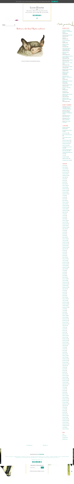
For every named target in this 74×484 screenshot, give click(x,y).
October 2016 (64, 342)
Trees (63, 155)
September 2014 (65, 383)
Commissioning (16, 456)
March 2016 (64, 353)
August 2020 (64, 268)
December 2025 (65, 170)
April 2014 (64, 392)
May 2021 (64, 253)
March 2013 (64, 413)
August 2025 (64, 177)
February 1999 (64, 428)
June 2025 (64, 178)
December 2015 (65, 358)
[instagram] (40, 15)
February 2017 (64, 335)
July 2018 (64, 308)
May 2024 (64, 198)
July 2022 (64, 230)
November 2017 (65, 320)
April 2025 (64, 182)
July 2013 (64, 407)
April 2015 (64, 372)
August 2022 (64, 228)
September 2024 (65, 193)
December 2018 (65, 302)
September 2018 (65, 307)
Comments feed (65, 437)
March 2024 (64, 200)
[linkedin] (36, 15)
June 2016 (64, 348)
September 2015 (65, 363)
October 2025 (64, 173)
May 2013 (64, 410)
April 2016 (64, 352)
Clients (51, 456)
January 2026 (64, 168)
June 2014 (64, 388)
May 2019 (64, 293)
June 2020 (64, 272)
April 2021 (64, 255)
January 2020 (64, 280)
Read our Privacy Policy (46, 1)
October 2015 (64, 362)
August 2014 (64, 385)
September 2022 (65, 227)
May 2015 (64, 370)
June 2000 (64, 427)
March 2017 (64, 333)
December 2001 (65, 425)
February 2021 (64, 258)
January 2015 (64, 377)
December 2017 (65, 318)
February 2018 (64, 315)
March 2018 (64, 313)
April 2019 (64, 295)
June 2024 (64, 197)
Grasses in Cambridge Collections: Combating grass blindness (67, 31)
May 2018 (64, 312)
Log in (63, 434)
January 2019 (64, 300)
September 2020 (65, 267)
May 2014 (64, 390)
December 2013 (65, 398)
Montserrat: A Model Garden (67, 84)
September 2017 (65, 323)
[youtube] (34, 15)
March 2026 (64, 167)
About (6, 456)
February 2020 (64, 278)
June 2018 (64, 310)
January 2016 (64, 357)
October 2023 (64, 208)
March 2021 (64, 257)
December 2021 (65, 242)
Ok (54, 1)
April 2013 (64, 412)
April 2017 (64, 332)
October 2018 (64, 305)
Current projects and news (66, 137)
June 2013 (64, 408)
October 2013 (64, 402)
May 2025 (64, 180)
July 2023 (64, 213)
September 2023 (65, 210)
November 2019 (65, 283)
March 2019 (64, 297)
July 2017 (64, 327)
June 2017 (64, 328)
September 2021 (65, 247)
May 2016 (64, 350)
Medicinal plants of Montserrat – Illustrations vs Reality (67, 77)
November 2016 (65, 340)
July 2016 (64, 347)
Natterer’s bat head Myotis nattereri (31, 28)
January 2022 (64, 240)
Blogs (28, 456)
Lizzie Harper (37, 7)
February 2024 (64, 202)
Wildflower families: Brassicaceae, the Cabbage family (66, 99)
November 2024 (65, 190)
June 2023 (64, 215)
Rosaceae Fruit (64, 91)
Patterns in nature (65, 145)
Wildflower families (65, 158)
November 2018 (65, 303)
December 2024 (65, 188)
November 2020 (65, 263)
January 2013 (64, 417)
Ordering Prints (65, 456)
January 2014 (64, 397)
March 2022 (64, 237)
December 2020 (65, 262)
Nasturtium (64, 37)
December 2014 (65, 378)
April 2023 (64, 218)
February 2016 (64, 355)
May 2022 (64, 233)
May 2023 (64, 217)
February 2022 (64, 238)
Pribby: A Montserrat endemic (67, 66)
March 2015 (64, 373)
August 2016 (64, 345)
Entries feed (64, 435)
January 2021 (64, 260)
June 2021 (64, 252)
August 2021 (64, 248)
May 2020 (64, 273)
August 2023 (64, 212)
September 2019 (65, 287)
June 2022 (64, 232)
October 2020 (64, 265)
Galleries (11, 456)
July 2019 (64, 290)
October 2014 (64, 382)
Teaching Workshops (34, 457)
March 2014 (64, 393)
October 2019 (64, 285)
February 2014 (64, 395)
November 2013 (65, 400)
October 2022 (64, 225)
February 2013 (64, 415)
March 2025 (64, 183)
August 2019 (64, 288)
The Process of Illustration (22, 457)
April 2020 (64, 275)
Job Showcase (24, 456)
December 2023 (65, 205)
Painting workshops (65, 143)
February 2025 (64, 185)
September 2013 (65, 403)
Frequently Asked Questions (45, 457)
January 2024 (64, 203)
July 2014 (64, 387)
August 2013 (64, 405)
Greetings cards (57, 456)
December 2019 (65, 282)
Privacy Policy (55, 457)
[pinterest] (39, 15)
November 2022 (65, 223)
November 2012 (65, 420)
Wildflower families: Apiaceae (67, 69)
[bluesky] (37, 15)
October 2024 (64, 192)
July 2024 (64, 195)
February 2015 (64, 375)
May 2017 (64, 330)
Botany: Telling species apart (67, 134)
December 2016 (65, 338)
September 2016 (65, 343)
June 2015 (64, 368)
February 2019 (64, 298)
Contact (47, 456)
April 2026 (64, 165)
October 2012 (64, 422)
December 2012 (65, 418)
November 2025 (65, 172)
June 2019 (64, 292)
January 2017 (64, 337)
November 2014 (65, 380)
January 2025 (64, 187)
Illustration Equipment (66, 140)
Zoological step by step (66, 160)
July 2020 (64, 270)
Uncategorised (64, 156)
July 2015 (64, 367)
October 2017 (64, 322)
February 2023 (64, 220)
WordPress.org (64, 439)
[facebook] (33, 15)
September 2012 (65, 423)
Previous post (29, 445)
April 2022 (64, 235)
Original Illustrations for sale (38, 456)
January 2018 (64, 317)
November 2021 (65, 243)
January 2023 (64, 222)
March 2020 (64, 277)
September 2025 (65, 175)
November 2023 (65, 207)
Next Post (45, 445)
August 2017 (64, 325)
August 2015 (64, 365)
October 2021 (64, 245)
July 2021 (64, 250)
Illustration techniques (66, 141)
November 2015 (65, 360)
